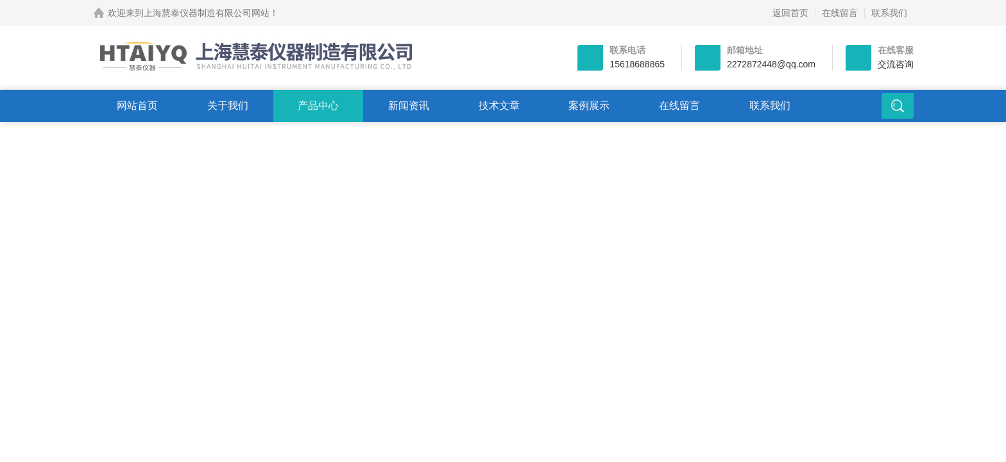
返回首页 (790, 13)
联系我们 (889, 13)
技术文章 (499, 105)
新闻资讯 (408, 105)
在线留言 (840, 13)
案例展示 (589, 105)
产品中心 (318, 105)
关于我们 (227, 105)
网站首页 (137, 105)
